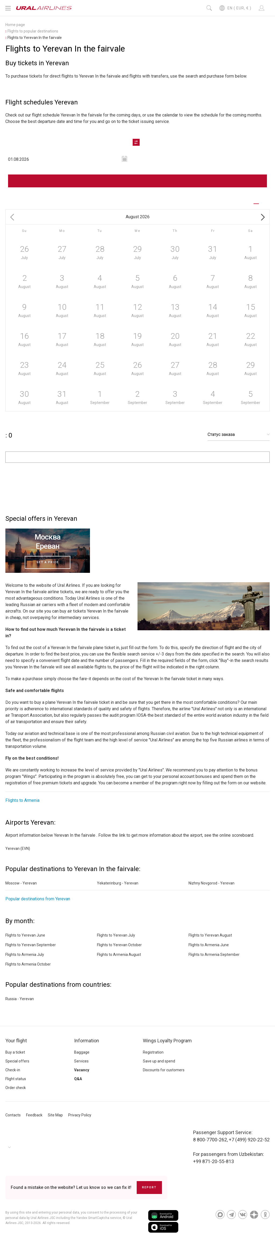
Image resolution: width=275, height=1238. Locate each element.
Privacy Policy (79, 1115)
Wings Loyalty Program (167, 1040)
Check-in (12, 1070)
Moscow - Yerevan (21, 883)
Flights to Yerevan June (25, 935)
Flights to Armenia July (24, 954)
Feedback (34, 1115)
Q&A (78, 1079)
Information (86, 1040)
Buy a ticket (15, 1052)
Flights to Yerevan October (119, 945)
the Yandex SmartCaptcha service (96, 1218)
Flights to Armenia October (28, 964)
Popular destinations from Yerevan (37, 898)
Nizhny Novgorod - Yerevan (211, 883)
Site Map (55, 1115)
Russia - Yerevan (19, 999)
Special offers (17, 1061)
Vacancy (81, 1070)
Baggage (81, 1052)
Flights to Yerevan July (116, 935)
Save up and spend (159, 1061)
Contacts (13, 1115)
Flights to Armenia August (119, 954)
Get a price (48, 562)
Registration (153, 1052)
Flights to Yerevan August (210, 935)
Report (149, 1187)
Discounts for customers (163, 1070)
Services (81, 1061)
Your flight (16, 1040)
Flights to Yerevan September (30, 945)
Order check (15, 1088)
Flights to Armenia (22, 800)
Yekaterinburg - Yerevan (117, 883)
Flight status (15, 1079)
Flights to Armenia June (209, 945)
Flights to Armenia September (214, 954)
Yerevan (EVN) (17, 848)
